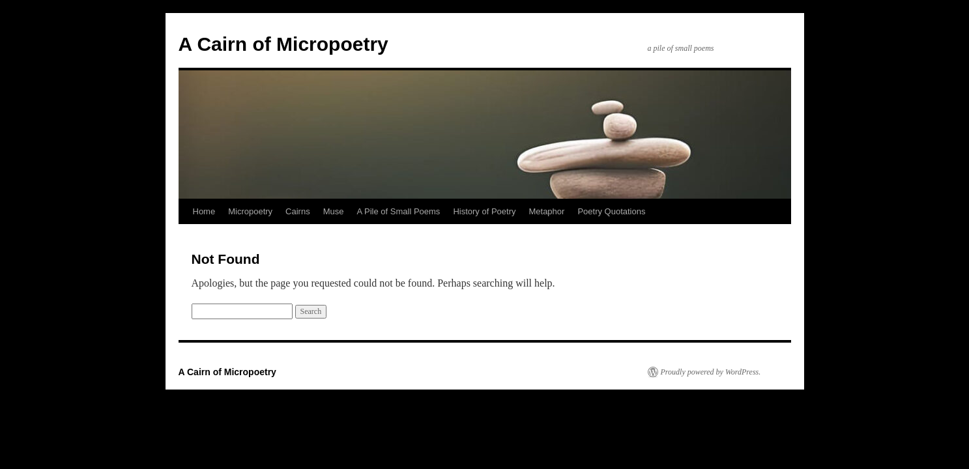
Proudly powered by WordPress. (711, 372)
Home (204, 211)
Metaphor (546, 211)
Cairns (297, 211)
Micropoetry (250, 211)
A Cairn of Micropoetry (283, 44)
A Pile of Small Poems (398, 211)
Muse (333, 211)
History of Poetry (484, 211)
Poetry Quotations (611, 211)
